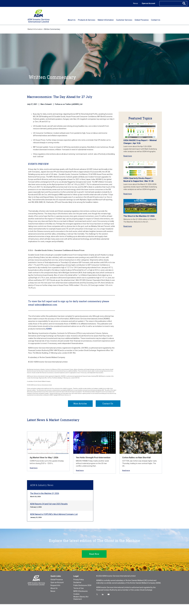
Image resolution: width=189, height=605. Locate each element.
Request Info (55, 586)
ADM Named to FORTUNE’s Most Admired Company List (54, 515)
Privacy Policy (78, 580)
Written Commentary (52, 29)
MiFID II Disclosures (80, 592)
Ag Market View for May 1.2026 (44, 458)
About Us (54, 589)
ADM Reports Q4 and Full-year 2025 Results (49, 505)
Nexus (135, 3)
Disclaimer (77, 583)
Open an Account (148, 3)
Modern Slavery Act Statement (80, 599)
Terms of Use (78, 589)
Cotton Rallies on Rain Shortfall (136, 458)
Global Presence (57, 580)
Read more (127, 156)
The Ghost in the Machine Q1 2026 (139, 216)
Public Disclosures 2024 (82, 586)
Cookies (76, 595)
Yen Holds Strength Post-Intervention (93, 458)
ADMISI (49, 329)
